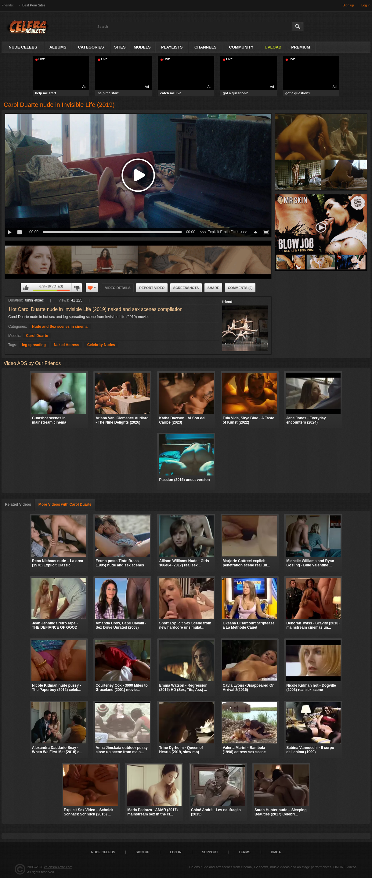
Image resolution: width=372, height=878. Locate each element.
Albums (58, 47)
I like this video (26, 287)
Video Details (118, 288)
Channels (205, 47)
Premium (300, 47)
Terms (245, 852)
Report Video (151, 288)
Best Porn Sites (33, 5)
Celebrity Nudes (101, 345)
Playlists (171, 47)
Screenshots (186, 288)
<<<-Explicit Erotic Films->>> (223, 232)
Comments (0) (240, 288)
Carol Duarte (37, 336)
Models (142, 47)
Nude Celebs (23, 47)
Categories (91, 47)
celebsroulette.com (58, 867)
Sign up (348, 5)
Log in (365, 5)
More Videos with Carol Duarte (65, 504)
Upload (273, 47)
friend (227, 302)
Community (241, 47)
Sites (120, 47)
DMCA (276, 852)
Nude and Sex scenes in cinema (60, 326)
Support (210, 852)
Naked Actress (66, 345)
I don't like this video (76, 287)
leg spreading (34, 345)
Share (213, 288)
